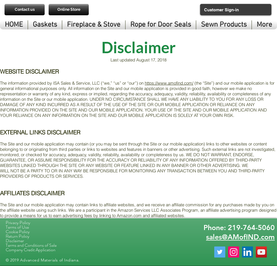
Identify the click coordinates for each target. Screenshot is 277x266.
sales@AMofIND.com (240, 237)
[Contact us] (25, 9)
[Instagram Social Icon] (233, 252)
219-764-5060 (251, 227)
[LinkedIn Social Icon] (247, 252)
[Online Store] (69, 9)
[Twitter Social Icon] (219, 252)
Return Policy (17, 236)
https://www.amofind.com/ (169, 83)
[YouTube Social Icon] (261, 252)
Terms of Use (17, 227)
